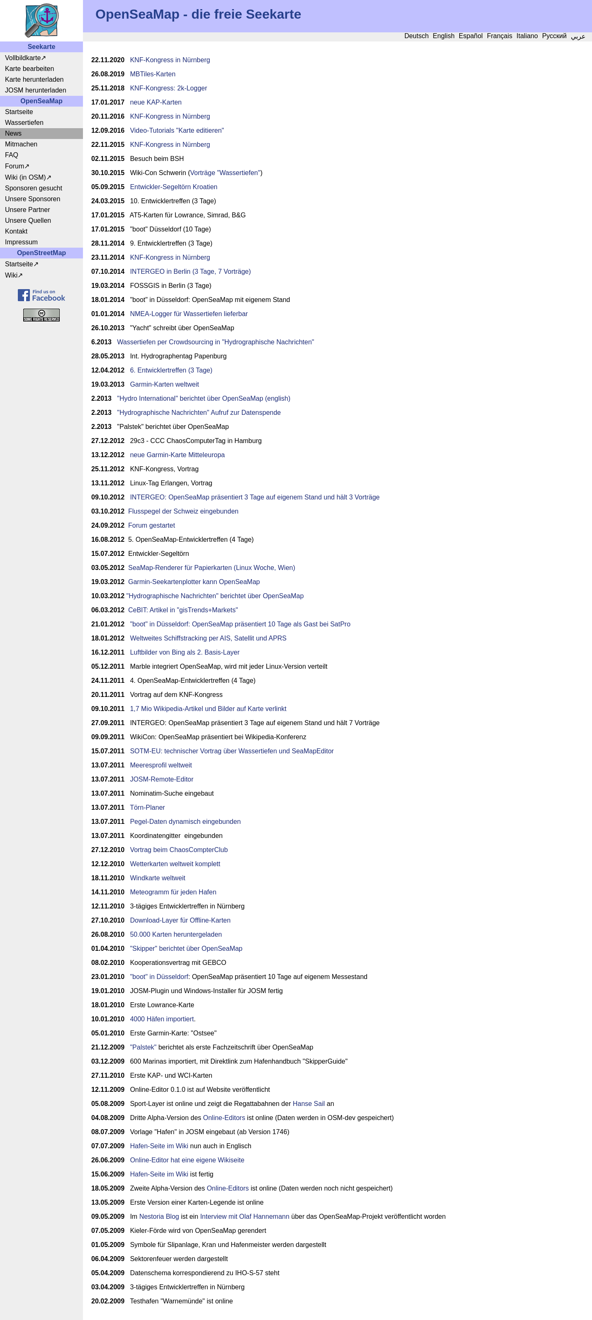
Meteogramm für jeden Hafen (173, 892)
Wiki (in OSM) (25, 177)
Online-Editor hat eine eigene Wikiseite (187, 1160)
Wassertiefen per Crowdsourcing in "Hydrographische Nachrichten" (215, 342)
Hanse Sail (309, 1103)
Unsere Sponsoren (32, 198)
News (13, 133)
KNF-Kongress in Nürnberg (170, 59)
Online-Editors (224, 1117)
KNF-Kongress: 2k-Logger (168, 88)
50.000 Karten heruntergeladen (176, 934)
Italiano (527, 35)
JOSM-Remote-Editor (161, 779)
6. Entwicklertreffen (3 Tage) (171, 370)
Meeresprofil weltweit (161, 765)
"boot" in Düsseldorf (159, 624)
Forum (14, 166)
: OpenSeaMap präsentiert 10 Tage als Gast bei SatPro (269, 624)
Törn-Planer (147, 807)
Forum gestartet (151, 525)
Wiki (11, 275)
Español (471, 35)
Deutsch (416, 35)
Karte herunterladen (34, 79)
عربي (578, 36)
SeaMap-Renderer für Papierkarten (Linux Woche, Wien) (211, 567)
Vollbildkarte (23, 57)
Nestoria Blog (159, 1216)
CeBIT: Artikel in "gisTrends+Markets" (183, 610)
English (443, 35)
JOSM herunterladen (35, 90)
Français (499, 35)
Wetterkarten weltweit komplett (175, 863)
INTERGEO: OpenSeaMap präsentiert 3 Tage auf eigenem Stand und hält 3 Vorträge (255, 497)
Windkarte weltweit (157, 878)
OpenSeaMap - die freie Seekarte (198, 14)
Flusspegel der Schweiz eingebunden (183, 511)
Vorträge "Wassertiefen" (225, 172)
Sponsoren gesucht (33, 188)
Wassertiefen (24, 122)
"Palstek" (143, 1047)
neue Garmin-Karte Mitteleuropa (177, 454)
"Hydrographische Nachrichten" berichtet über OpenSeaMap (215, 595)
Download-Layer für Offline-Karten (180, 920)
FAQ (11, 154)
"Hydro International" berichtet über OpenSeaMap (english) (203, 398)
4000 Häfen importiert (162, 1019)
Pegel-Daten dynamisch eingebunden (185, 821)
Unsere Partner (27, 209)
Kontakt (16, 231)
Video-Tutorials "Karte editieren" (177, 130)
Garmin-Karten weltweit (164, 384)
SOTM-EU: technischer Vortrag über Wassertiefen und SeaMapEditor (232, 751)
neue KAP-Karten (156, 102)
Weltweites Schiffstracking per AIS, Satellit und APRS (208, 638)
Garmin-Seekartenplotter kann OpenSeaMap (194, 581)
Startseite (19, 111)
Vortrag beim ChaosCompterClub (179, 849)
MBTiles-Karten (152, 74)
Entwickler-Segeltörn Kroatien (173, 186)
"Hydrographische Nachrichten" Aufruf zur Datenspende (199, 412)
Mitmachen (21, 144)
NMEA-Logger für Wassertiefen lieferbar (189, 313)
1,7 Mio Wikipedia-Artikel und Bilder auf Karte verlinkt (208, 708)
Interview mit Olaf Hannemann (244, 1216)
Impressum (21, 242)
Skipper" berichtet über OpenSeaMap (187, 948)
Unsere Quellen (28, 220)
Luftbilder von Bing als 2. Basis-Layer (185, 652)
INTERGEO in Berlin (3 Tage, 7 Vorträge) (190, 271)
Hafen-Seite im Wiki (159, 1146)
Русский (554, 35)
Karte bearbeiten (29, 68)
